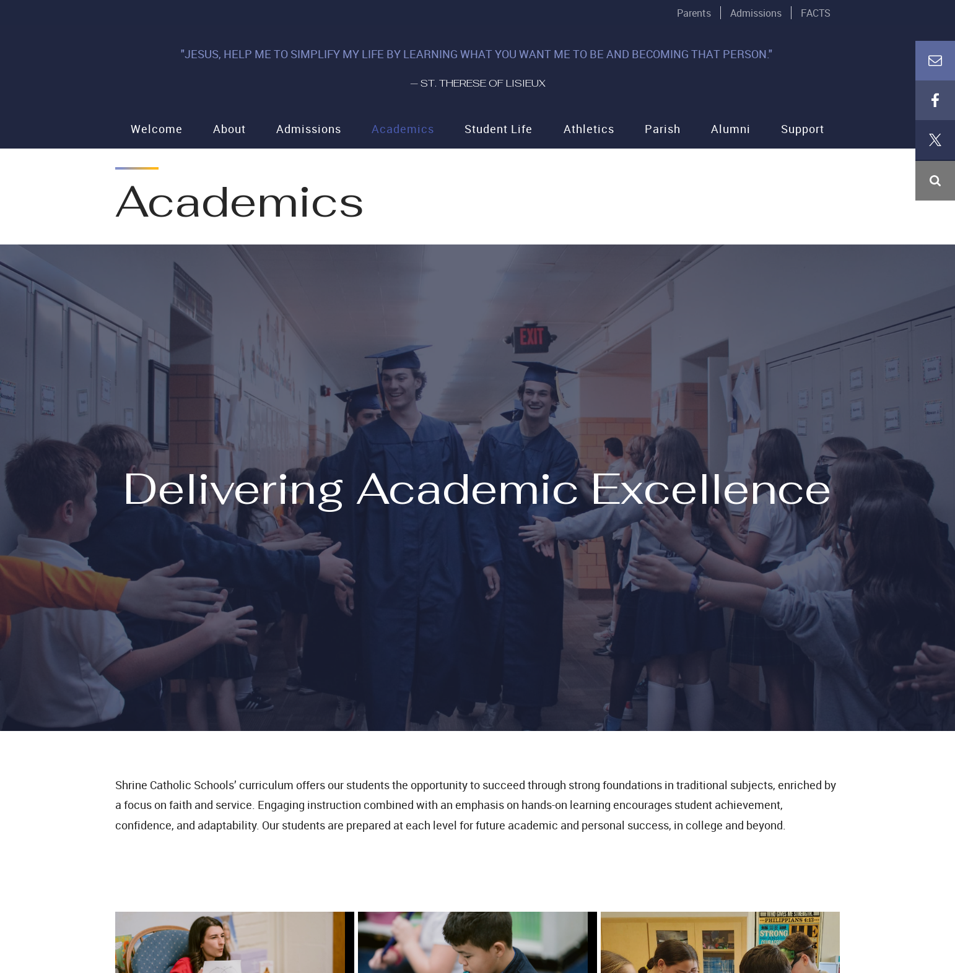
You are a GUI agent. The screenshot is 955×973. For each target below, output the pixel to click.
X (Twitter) (935, 299)
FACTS (816, 12)
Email (935, 220)
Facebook (935, 260)
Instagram (935, 339)
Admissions (756, 12)
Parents (694, 12)
